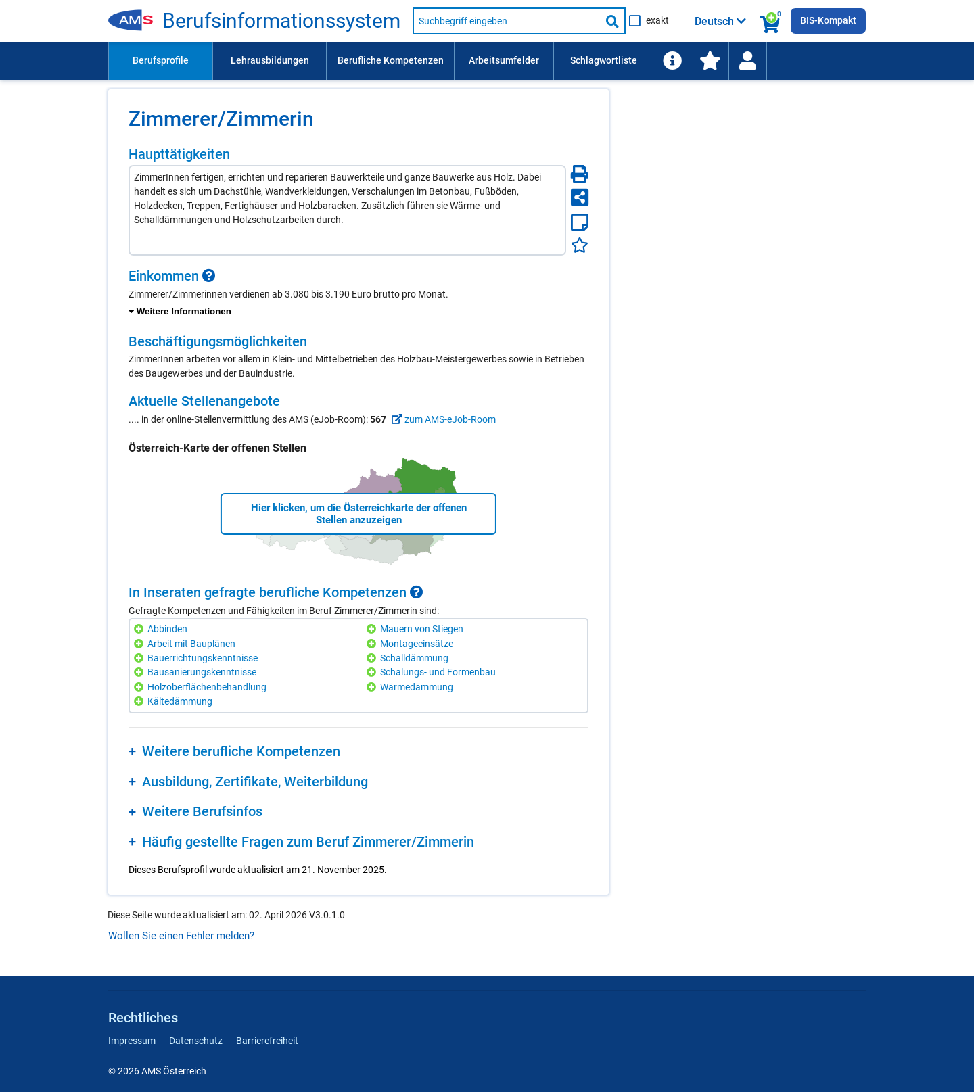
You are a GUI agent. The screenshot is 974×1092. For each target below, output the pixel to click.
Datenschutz (196, 1040)
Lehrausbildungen (270, 60)
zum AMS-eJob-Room (442, 419)
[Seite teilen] (579, 197)
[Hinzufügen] (140, 629)
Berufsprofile (161, 60)
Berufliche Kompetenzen (391, 60)
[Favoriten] (579, 245)
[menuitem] (160, 61)
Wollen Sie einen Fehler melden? (181, 936)
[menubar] (487, 61)
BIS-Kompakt (828, 20)
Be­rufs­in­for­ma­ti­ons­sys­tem (281, 21)
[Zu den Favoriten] (709, 61)
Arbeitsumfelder (504, 60)
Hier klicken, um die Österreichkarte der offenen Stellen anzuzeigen (359, 514)
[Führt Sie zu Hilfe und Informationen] (672, 61)
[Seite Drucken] (579, 174)
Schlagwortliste (603, 60)
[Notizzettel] (579, 222)
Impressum (132, 1040)
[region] (358, 293)
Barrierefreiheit (267, 1040)
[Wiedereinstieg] (747, 61)
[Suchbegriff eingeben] (507, 20)
